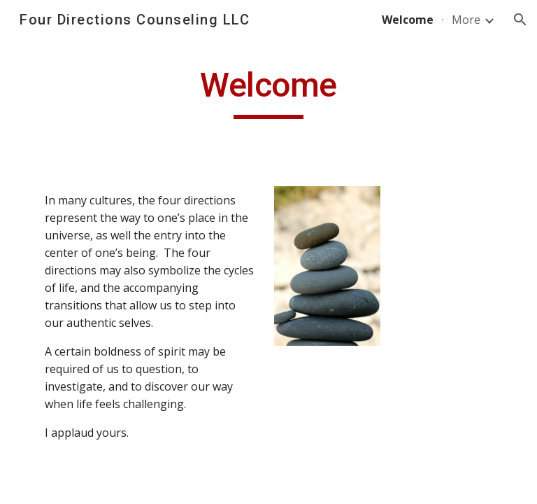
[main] (268, 92)
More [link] (466, 19)
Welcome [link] (408, 19)
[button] (520, 19)
